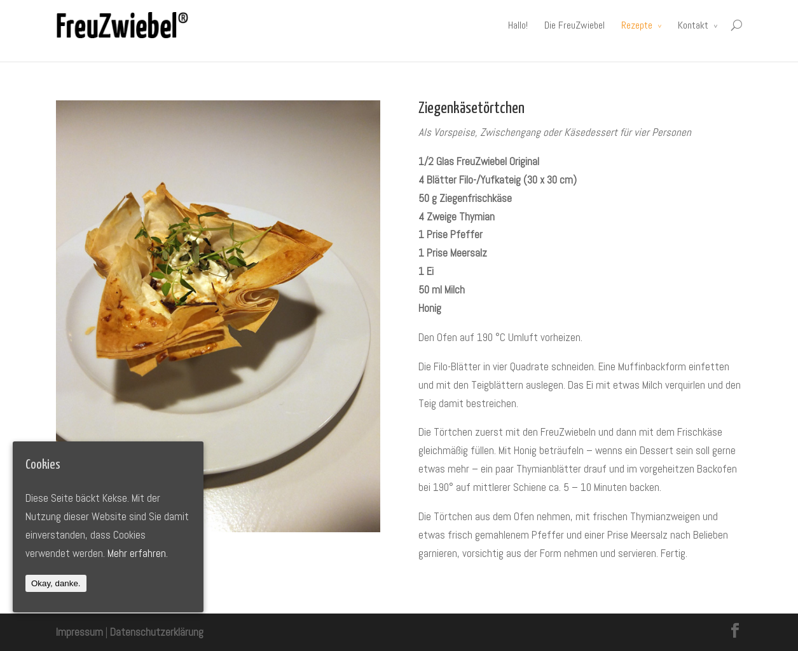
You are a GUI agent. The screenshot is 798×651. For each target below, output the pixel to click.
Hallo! (518, 25)
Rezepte (636, 25)
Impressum (79, 632)
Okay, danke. (56, 583)
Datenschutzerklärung (156, 632)
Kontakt (693, 25)
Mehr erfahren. (137, 553)
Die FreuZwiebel (574, 25)
